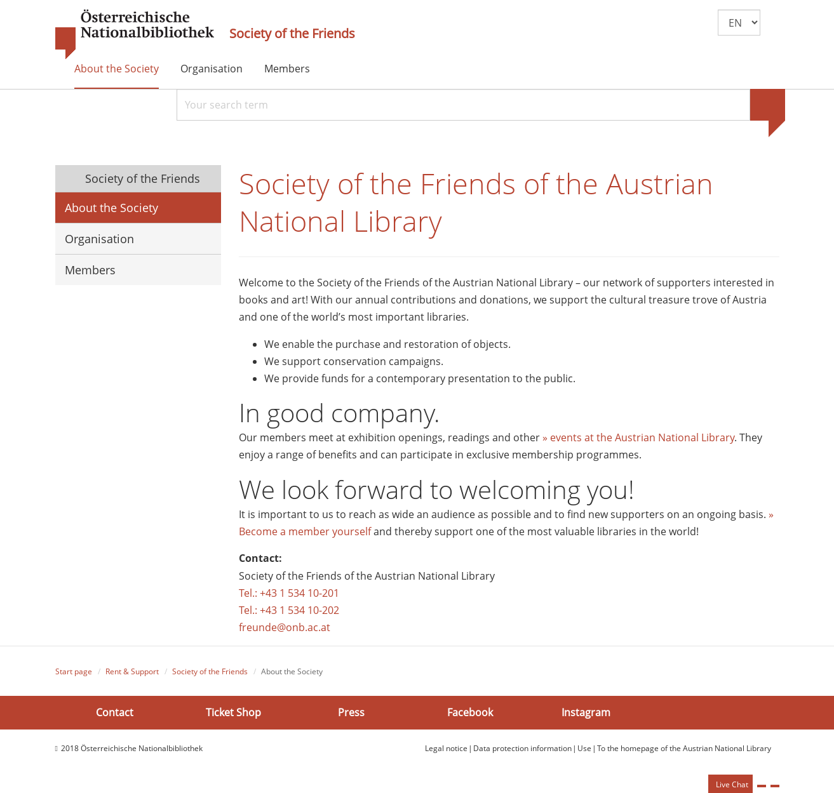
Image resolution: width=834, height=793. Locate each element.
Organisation (211, 69)
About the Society (116, 69)
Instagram (586, 712)
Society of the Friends (292, 33)
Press (351, 712)
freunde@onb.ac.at (284, 627)
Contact (114, 712)
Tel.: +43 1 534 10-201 (289, 593)
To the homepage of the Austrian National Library (684, 748)
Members (287, 69)
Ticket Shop (233, 712)
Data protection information (522, 748)
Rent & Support (132, 671)
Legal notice (446, 748)
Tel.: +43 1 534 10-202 (289, 610)
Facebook (470, 712)
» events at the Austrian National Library (638, 437)
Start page (73, 671)
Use (584, 748)
